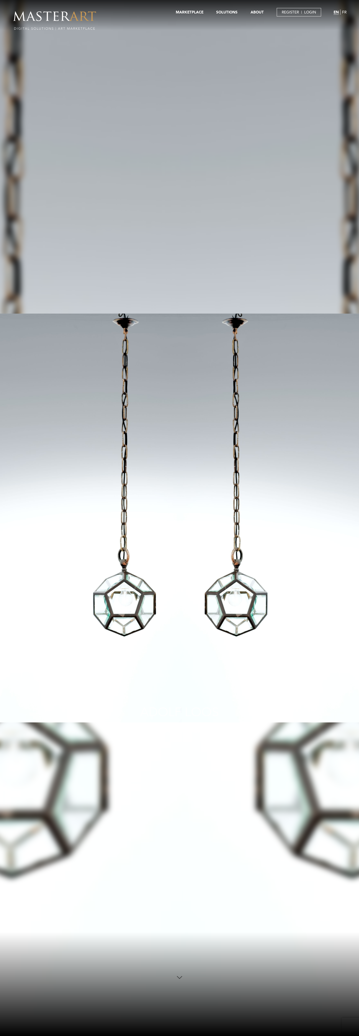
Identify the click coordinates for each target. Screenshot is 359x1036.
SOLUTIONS (227, 12)
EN (336, 12)
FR (344, 12)
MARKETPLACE (189, 12)
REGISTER (290, 12)
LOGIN (310, 12)
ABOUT (257, 12)
